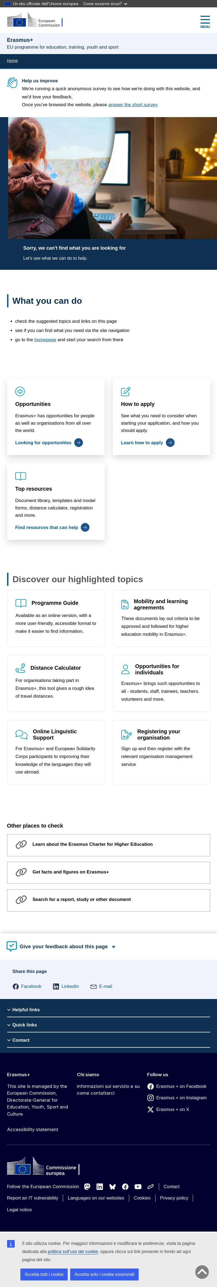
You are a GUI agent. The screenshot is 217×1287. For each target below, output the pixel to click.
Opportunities (33, 404)
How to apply (137, 404)
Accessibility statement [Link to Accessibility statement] (32, 1129)
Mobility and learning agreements (161, 604)
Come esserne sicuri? (105, 3)
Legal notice (19, 1209)
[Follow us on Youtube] (138, 1186)
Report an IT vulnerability (32, 1198)
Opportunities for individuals (157, 669)
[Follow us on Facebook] (125, 1186)
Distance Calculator (55, 668)
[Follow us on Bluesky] (112, 1186)
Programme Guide (55, 603)
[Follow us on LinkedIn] (99, 1186)
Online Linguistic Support (55, 734)
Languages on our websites (96, 1198)
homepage (45, 339)
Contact (172, 1186)
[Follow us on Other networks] (150, 1186)
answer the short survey (132, 104)
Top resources (33, 489)
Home (12, 60)
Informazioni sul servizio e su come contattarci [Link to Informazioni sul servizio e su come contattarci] (108, 1090)
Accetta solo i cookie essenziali (105, 1274)
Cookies (142, 1198)
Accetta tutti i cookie (44, 1274)
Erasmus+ (18, 1074)
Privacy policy (174, 1198)
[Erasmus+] (38, 20)
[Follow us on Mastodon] (87, 1186)
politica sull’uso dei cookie (73, 1251)
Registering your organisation (158, 734)
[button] (27, 986)
